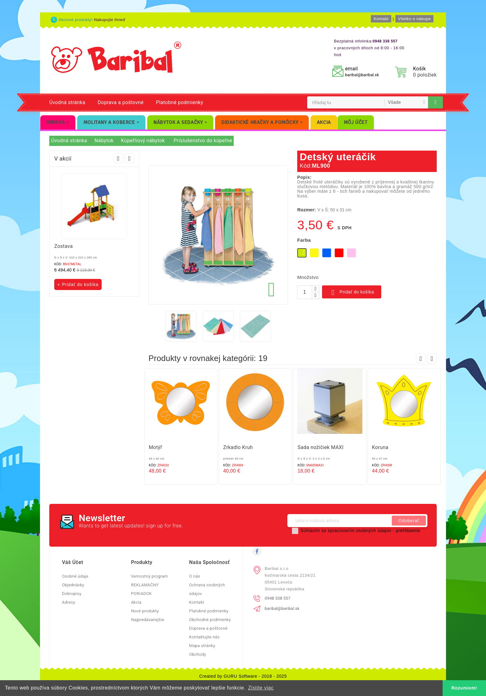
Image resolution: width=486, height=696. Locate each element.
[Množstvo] (304, 292)
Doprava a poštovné (121, 102)
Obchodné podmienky (210, 619)
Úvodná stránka (67, 102)
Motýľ (155, 447)
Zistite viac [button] (261, 687)
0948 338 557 (277, 598)
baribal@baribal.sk (362, 75)
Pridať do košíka (351, 293)
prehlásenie (408, 530)
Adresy (68, 602)
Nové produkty (145, 611)
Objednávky (73, 585)
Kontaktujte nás (204, 637)
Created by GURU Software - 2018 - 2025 (243, 676)
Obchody (197, 654)
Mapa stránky (202, 645)
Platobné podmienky (179, 102)
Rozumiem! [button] (464, 687)
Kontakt (380, 18)
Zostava (63, 246)
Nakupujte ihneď (109, 19)
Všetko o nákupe (414, 18)
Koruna (380, 447)
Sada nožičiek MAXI (321, 447)
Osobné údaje (75, 576)
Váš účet (72, 562)
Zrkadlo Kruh (238, 447)
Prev (118, 158)
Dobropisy (72, 593)
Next (129, 158)
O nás (194, 576)
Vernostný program (149, 576)
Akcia (136, 602)
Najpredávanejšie (147, 619)
